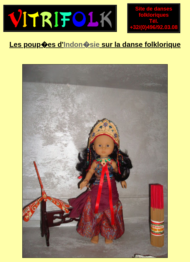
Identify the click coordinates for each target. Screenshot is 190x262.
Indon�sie (81, 44)
